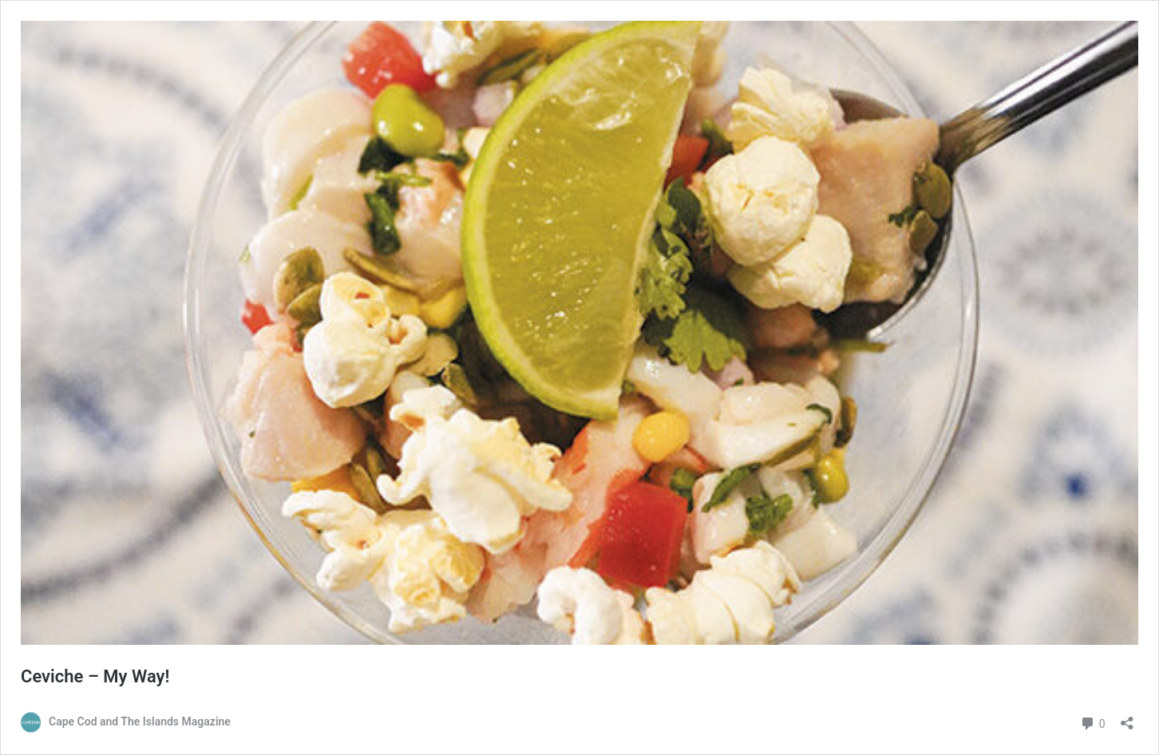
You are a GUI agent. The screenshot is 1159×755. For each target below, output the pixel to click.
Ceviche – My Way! (95, 676)
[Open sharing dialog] (1127, 718)
